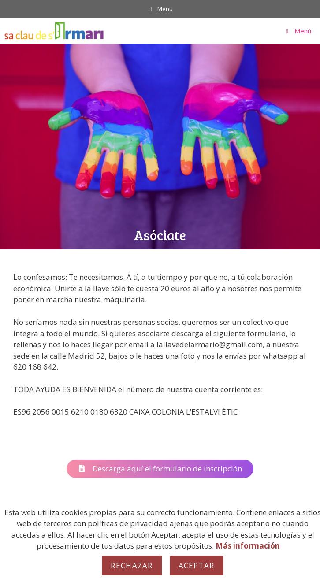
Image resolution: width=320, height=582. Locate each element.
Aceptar (197, 565)
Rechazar (132, 565)
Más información (248, 546)
